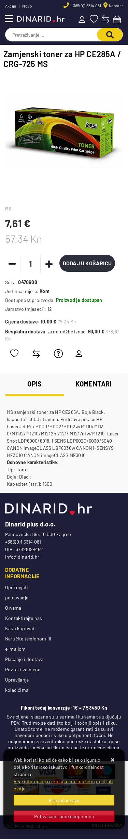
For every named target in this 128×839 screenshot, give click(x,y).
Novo (27, 5)
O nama (13, 608)
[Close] (64, 800)
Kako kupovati (20, 628)
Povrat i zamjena (22, 669)
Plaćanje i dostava (24, 659)
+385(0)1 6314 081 (85, 5)
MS (8, 209)
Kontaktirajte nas (23, 618)
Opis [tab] (34, 384)
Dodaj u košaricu (87, 263)
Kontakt (116, 5)
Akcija (10, 5)
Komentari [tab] (93, 384)
